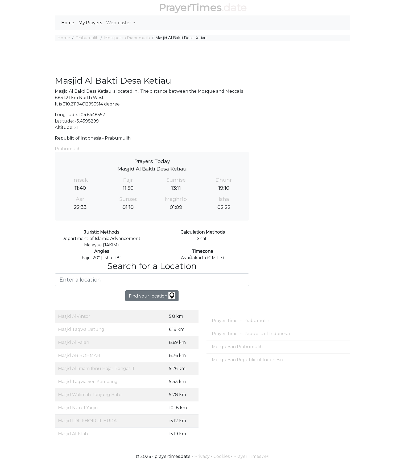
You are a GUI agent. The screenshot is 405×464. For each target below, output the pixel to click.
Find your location (152, 295)
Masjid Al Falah (73, 342)
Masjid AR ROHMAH (79, 355)
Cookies (221, 456)
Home (67, 22)
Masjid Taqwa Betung (81, 329)
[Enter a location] (152, 279)
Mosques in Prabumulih (127, 37)
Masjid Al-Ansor (74, 316)
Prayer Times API (251, 456)
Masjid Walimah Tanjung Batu (90, 394)
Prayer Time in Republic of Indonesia (251, 333)
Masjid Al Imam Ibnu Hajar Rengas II (96, 368)
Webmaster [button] (119, 22)
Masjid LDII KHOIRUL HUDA (87, 420)
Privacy (202, 456)
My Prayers (90, 22)
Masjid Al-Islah (73, 433)
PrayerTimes (190, 7)
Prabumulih (87, 37)
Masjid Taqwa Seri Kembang (88, 381)
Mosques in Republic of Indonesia (247, 359)
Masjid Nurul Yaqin (78, 407)
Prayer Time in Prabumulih (240, 320)
